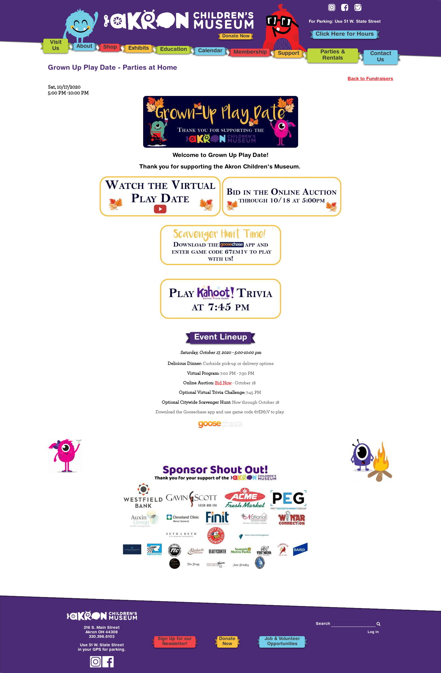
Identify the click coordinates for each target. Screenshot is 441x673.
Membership (250, 52)
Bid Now (223, 383)
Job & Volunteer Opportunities (282, 642)
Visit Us (56, 46)
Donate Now (235, 36)
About (84, 46)
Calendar (210, 51)
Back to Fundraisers (370, 79)
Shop (110, 47)
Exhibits (138, 48)
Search (323, 624)
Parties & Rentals (332, 55)
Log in (373, 632)
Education (173, 49)
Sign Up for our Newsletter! (175, 642)
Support (288, 54)
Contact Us (380, 57)
